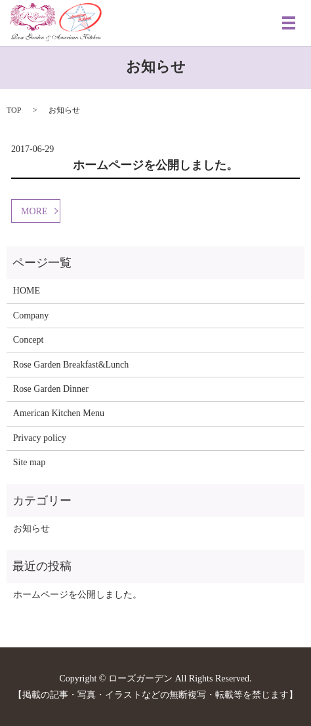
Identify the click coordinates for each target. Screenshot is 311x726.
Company (31, 315)
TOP (14, 110)
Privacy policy (39, 438)
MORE (34, 211)
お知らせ (31, 528)
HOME (26, 291)
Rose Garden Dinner (51, 389)
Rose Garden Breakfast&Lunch (71, 365)
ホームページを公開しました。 (155, 165)
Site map (29, 462)
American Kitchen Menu (58, 413)
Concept (28, 340)
